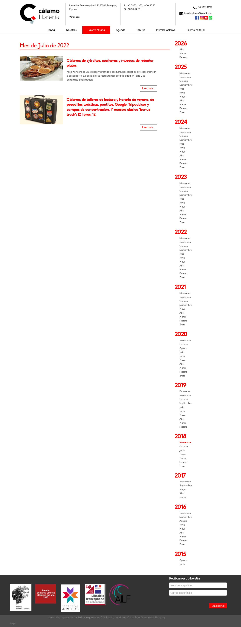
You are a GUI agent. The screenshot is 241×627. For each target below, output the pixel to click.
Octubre (183, 80)
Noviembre (185, 76)
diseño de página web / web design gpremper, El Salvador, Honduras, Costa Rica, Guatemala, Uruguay (106, 617)
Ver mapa (74, 16)
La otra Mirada (96, 30)
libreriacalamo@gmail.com (198, 13)
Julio (181, 88)
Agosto (183, 348)
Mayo (182, 96)
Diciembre (184, 73)
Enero (182, 112)
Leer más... (148, 88)
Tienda (51, 30)
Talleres (141, 30)
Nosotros (71, 30)
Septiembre (185, 84)
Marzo (182, 53)
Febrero (183, 57)
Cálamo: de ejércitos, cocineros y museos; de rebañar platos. (110, 63)
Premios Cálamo (165, 30)
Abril (182, 49)
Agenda (120, 30)
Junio (182, 92)
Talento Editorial (195, 30)
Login (12, 623)
